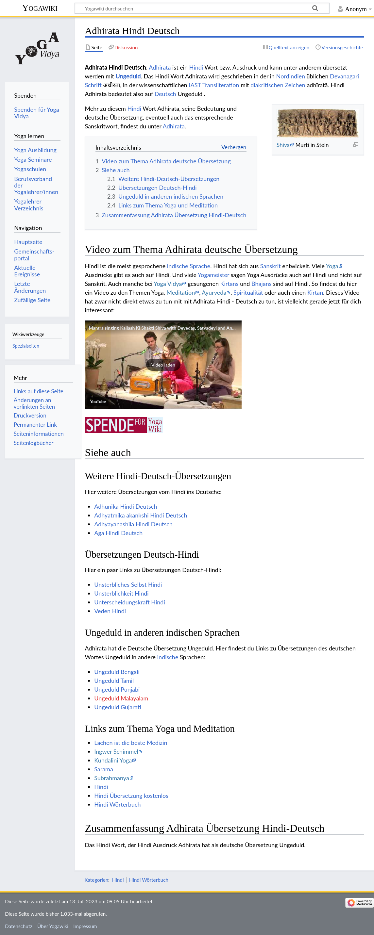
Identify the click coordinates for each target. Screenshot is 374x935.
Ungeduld (128, 76)
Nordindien (290, 76)
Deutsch (165, 93)
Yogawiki (40, 8)
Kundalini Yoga (113, 760)
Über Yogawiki (52, 926)
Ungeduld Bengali (117, 671)
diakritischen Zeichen (277, 85)
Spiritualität (248, 292)
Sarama (103, 769)
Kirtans (229, 283)
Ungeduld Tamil (114, 680)
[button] (163, 364)
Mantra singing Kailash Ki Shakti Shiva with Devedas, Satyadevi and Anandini (167, 328)
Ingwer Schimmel (116, 751)
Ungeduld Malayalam (121, 698)
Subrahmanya (111, 777)
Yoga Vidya (168, 283)
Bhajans (261, 283)
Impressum (85, 926)
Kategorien (96, 880)
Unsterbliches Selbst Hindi (128, 584)
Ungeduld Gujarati (117, 707)
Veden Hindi (110, 611)
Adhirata (160, 67)
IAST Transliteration (214, 85)
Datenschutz (18, 926)
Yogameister (213, 274)
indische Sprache (188, 266)
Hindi (196, 67)
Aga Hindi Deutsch (118, 532)
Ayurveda (214, 292)
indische (167, 657)
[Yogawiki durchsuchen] (202, 8)
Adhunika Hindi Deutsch (125, 506)
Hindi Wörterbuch (117, 804)
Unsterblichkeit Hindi (121, 593)
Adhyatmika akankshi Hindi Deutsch (140, 515)
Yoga (332, 266)
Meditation (180, 292)
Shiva (283, 144)
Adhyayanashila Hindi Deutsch (133, 524)
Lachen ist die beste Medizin (130, 742)
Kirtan (315, 292)
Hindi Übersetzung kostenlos (131, 795)
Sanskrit (270, 266)
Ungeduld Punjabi (117, 689)
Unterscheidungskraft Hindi (129, 602)
